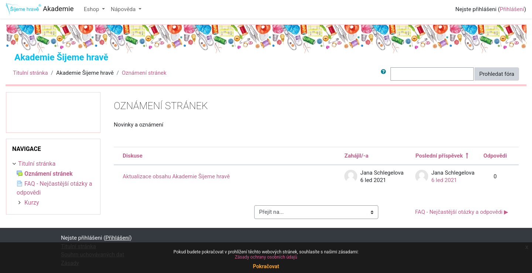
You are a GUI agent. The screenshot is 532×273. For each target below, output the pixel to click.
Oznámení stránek (144, 73)
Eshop (92, 9)
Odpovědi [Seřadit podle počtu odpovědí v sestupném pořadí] (495, 155)
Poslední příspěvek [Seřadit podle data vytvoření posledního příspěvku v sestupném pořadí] (439, 155)
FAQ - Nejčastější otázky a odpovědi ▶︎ (461, 212)
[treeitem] (53, 163)
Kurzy (31, 202)
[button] (385, 74)
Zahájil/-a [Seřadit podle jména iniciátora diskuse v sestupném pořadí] (356, 155)
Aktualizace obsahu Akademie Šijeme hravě (176, 176)
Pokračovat (266, 266)
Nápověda (124, 9)
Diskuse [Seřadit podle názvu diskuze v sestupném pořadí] (133, 155)
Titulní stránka (30, 73)
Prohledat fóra (496, 74)
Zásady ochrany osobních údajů (266, 257)
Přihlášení (512, 9)
